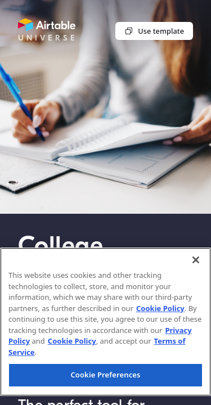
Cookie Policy (160, 308)
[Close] (195, 260)
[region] (105, 322)
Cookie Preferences (105, 375)
